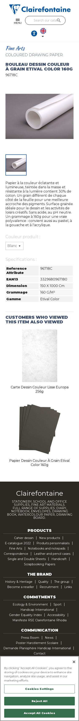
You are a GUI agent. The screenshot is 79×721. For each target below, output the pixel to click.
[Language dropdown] (44, 33)
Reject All (39, 701)
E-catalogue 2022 (18, 543)
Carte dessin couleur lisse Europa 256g (39, 389)
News (49, 638)
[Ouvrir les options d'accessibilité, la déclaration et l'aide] (34, 33)
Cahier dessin (23, 538)
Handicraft (59, 559)
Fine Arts (15, 548)
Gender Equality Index (25, 615)
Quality (43, 582)
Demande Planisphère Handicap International (37, 648)
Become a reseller (20, 587)
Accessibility (56, 615)
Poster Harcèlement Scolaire (37, 643)
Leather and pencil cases (52, 554)
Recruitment (49, 587)
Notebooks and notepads (46, 548)
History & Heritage (18, 582)
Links (68, 587)
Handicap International (37, 610)
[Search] (45, 20)
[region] (39, 688)
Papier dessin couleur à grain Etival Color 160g (39, 463)
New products (49, 538)
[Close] (74, 662)
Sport (58, 604)
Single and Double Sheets (27, 559)
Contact (40, 653)
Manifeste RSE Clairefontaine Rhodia (39, 620)
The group (61, 582)
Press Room (30, 638)
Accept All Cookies (39, 713)
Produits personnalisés (53, 543)
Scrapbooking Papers (39, 564)
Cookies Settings (39, 688)
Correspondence (16, 554)
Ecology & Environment (30, 604)
